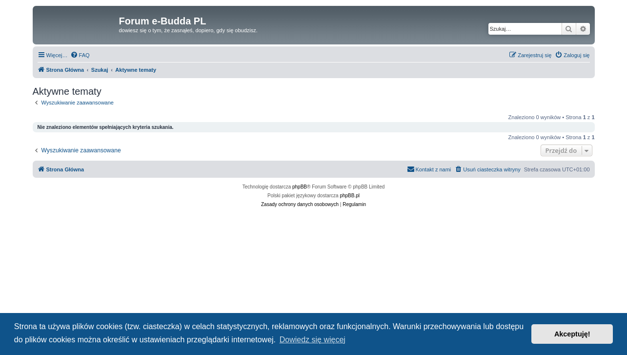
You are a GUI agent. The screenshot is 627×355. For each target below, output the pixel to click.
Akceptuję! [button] (572, 334)
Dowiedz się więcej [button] (312, 339)
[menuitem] (80, 55)
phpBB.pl (350, 195)
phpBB (299, 186)
